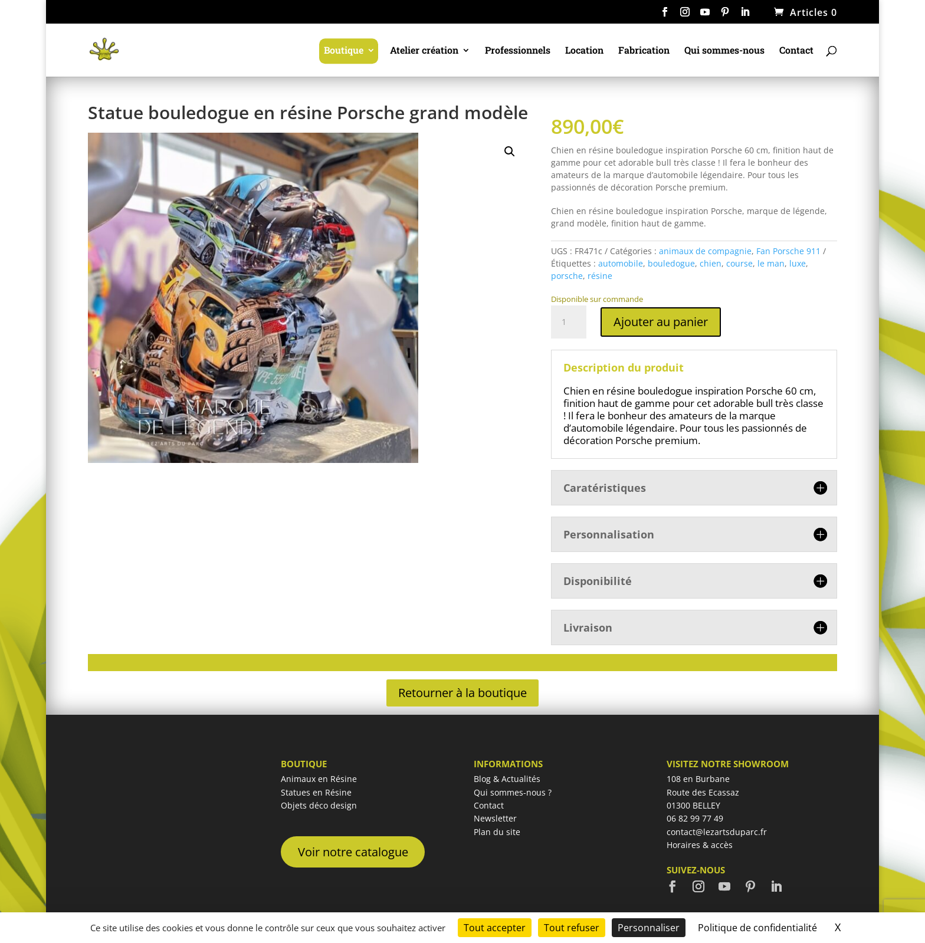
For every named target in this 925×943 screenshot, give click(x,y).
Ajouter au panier (661, 322)
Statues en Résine (316, 792)
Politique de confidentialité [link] (757, 927)
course (739, 263)
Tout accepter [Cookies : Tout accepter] (495, 927)
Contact (796, 51)
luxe (797, 263)
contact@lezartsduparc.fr (717, 831)
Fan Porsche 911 (788, 251)
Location (584, 51)
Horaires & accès (700, 844)
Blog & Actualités (507, 778)
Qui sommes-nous (724, 51)
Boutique (343, 51)
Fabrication (644, 51)
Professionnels (517, 51)
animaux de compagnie (705, 251)
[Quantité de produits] (568, 322)
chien (710, 263)
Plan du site (497, 831)
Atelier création (424, 51)
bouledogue (671, 263)
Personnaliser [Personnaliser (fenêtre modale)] (649, 927)
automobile (620, 263)
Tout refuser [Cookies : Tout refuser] (571, 927)
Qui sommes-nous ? (513, 792)
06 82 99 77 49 (695, 818)
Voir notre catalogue (353, 852)
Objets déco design (319, 805)
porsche (567, 275)
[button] (509, 151)
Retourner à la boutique (462, 693)
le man (771, 263)
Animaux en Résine (319, 778)
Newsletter (495, 818)
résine (600, 275)
